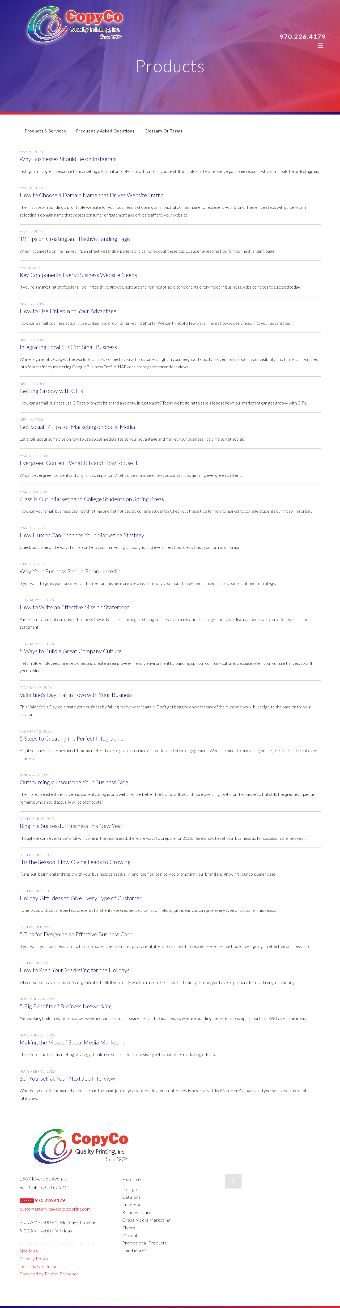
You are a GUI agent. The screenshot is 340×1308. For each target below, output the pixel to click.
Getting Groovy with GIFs (51, 390)
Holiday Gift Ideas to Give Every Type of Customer (81, 898)
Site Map (29, 1250)
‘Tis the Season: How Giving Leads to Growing (75, 861)
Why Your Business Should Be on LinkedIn (70, 571)
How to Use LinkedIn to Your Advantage (68, 310)
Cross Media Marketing (146, 1220)
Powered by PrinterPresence (49, 1273)
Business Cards (138, 1212)
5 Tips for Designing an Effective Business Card (76, 934)
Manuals (131, 1235)
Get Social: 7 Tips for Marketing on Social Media (77, 426)
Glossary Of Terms (163, 130)
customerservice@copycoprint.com (55, 1209)
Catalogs (131, 1197)
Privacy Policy (34, 1258)
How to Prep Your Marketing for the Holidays (75, 970)
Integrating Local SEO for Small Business (68, 346)
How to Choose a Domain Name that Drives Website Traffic (91, 195)
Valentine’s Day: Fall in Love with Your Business (76, 694)
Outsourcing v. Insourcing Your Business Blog (74, 782)
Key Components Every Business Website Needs (78, 274)
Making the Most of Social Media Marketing (72, 1042)
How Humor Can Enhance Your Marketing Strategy (82, 535)
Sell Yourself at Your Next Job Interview (67, 1078)
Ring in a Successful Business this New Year (71, 825)
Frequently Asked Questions (105, 130)
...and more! (134, 1250)
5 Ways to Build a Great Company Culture (71, 651)
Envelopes (133, 1204)
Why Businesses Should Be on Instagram (68, 158)
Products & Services (45, 130)
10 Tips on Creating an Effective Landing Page (75, 238)
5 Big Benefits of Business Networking (66, 1006)
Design (129, 1189)
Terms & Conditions (40, 1266)
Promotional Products (144, 1242)
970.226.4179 (303, 36)
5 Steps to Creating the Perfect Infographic (71, 738)
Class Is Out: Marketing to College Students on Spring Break (92, 498)
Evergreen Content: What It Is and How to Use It (79, 462)
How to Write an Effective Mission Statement (74, 607)
